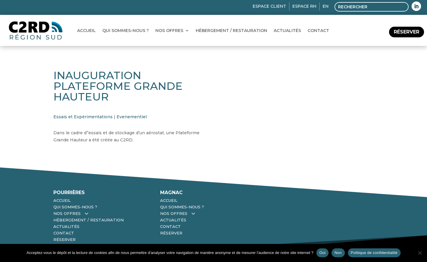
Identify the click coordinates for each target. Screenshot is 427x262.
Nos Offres (169, 30)
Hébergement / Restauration (231, 30)
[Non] (420, 253)
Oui (322, 252)
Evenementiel (132, 116)
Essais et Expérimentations (83, 116)
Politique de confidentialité (374, 252)
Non (338, 252)
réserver (406, 32)
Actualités (287, 30)
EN (326, 6)
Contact (318, 30)
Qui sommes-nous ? (125, 30)
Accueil (86, 30)
